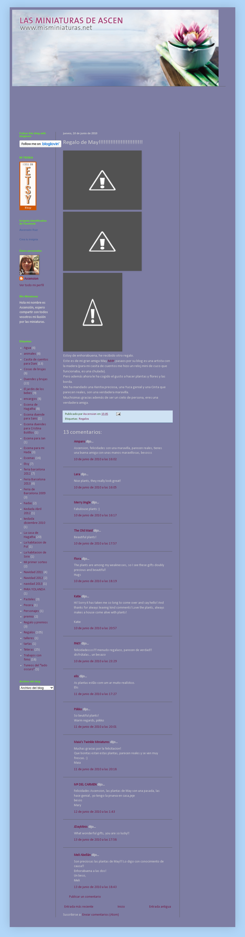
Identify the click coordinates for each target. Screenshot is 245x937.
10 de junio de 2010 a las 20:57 (95, 628)
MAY (111, 361)
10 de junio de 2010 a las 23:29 (95, 661)
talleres (29, 638)
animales (30, 354)
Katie (77, 596)
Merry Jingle (82, 502)
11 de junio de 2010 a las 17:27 (95, 694)
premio (29, 617)
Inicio (121, 907)
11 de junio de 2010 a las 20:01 (95, 727)
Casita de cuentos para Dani (36, 362)
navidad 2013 (33, 584)
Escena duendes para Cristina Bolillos (35, 429)
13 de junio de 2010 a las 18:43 (95, 887)
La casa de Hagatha (31, 535)
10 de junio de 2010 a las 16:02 (95, 459)
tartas (28, 644)
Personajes (31, 611)
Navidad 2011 (33, 572)
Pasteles (29, 599)
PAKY (77, 643)
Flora (77, 559)
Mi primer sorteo (35, 562)
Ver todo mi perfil (31, 285)
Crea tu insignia (28, 239)
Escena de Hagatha (31, 407)
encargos (30, 399)
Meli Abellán (82, 855)
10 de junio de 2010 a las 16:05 (95, 487)
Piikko (78, 709)
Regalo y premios (36, 622)
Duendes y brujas (36, 379)
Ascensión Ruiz (28, 229)
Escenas (29, 458)
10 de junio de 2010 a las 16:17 (95, 515)
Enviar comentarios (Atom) (100, 915)
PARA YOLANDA (34, 589)
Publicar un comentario (85, 897)
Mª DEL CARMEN (85, 784)
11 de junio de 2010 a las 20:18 (95, 769)
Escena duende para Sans (34, 417)
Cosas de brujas (35, 369)
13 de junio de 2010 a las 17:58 (95, 840)
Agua (27, 348)
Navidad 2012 (33, 578)
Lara (77, 474)
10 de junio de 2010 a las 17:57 (95, 543)
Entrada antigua (160, 907)
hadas (28, 503)
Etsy (26, 464)
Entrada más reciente (78, 907)
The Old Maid (83, 531)
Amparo (79, 441)
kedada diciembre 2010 (34, 521)
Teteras (29, 650)
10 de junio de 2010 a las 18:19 (95, 581)
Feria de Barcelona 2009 (34, 491)
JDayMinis (81, 827)
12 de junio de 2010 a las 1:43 (94, 812)
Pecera (28, 605)
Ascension (31, 279)
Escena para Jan (34, 438)
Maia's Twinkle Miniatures (91, 742)
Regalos (84, 419)
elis (76, 676)
